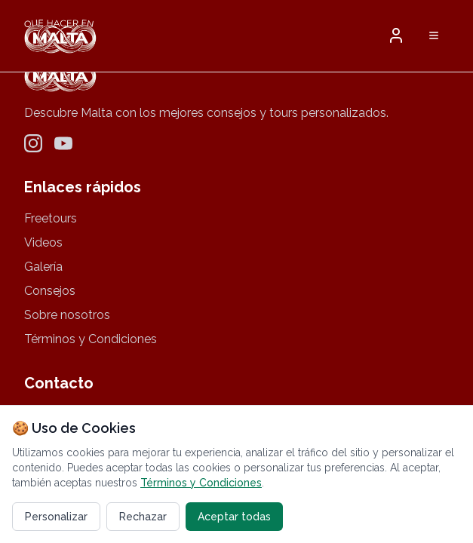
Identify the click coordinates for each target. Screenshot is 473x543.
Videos (43, 242)
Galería (43, 266)
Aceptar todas (234, 517)
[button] (396, 35)
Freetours (50, 218)
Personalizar (56, 517)
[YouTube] (63, 143)
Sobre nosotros (67, 315)
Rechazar (143, 517)
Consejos (49, 291)
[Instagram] (33, 143)
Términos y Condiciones (90, 339)
